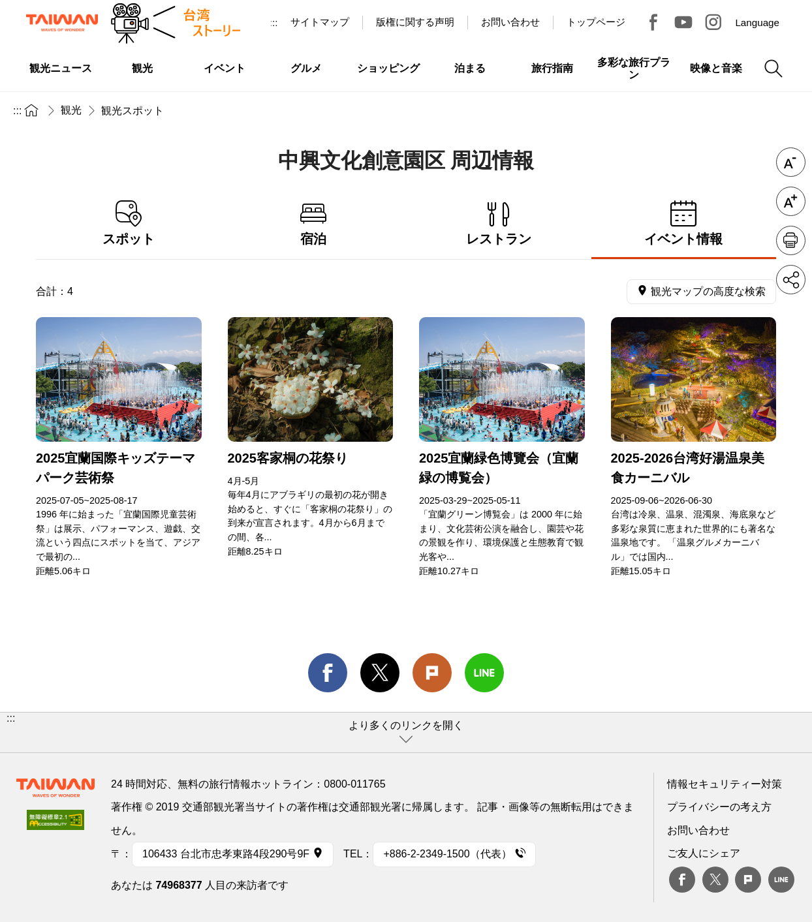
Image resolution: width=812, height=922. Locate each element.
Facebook (682, 880)
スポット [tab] (128, 223)
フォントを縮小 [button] (790, 162)
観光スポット (132, 110)
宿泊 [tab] (314, 223)
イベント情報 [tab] (684, 223)
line (484, 672)
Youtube (683, 22)
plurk (748, 880)
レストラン (499, 223)
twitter (379, 672)
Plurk (432, 672)
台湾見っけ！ (653, 22)
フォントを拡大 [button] (790, 201)
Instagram (713, 22)
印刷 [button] (790, 240)
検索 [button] (773, 68)
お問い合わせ (698, 830)
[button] (406, 732)
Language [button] (757, 22)
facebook (327, 672)
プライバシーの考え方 (719, 806)
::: (274, 22)
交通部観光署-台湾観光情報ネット (62, 23)
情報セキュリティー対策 (724, 784)
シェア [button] (790, 279)
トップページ (596, 21)
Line (781, 880)
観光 (71, 109)
